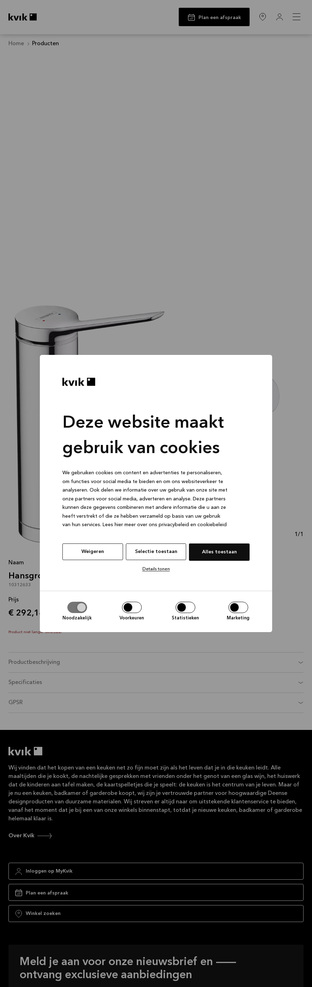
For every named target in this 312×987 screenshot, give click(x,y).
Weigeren (92, 551)
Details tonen (156, 569)
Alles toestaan (219, 551)
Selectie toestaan (156, 551)
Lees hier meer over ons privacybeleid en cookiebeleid (165, 524)
